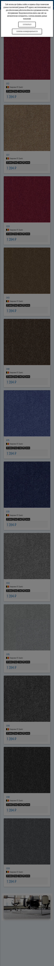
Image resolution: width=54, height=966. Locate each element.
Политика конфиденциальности (27, 31)
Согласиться (27, 24)
